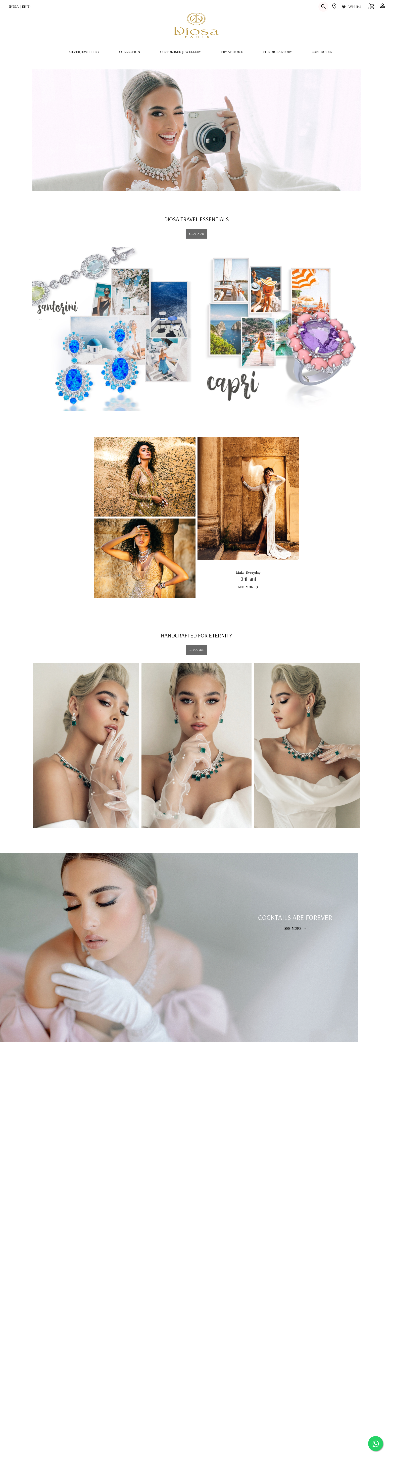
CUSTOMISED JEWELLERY (180, 52)
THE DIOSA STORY (277, 52)
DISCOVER (196, 649)
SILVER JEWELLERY (84, 52)
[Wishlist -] (352, 6)
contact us (322, 52)
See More (248, 587)
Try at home (232, 52)
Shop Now (196, 233)
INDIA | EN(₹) (20, 6)
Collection (129, 52)
